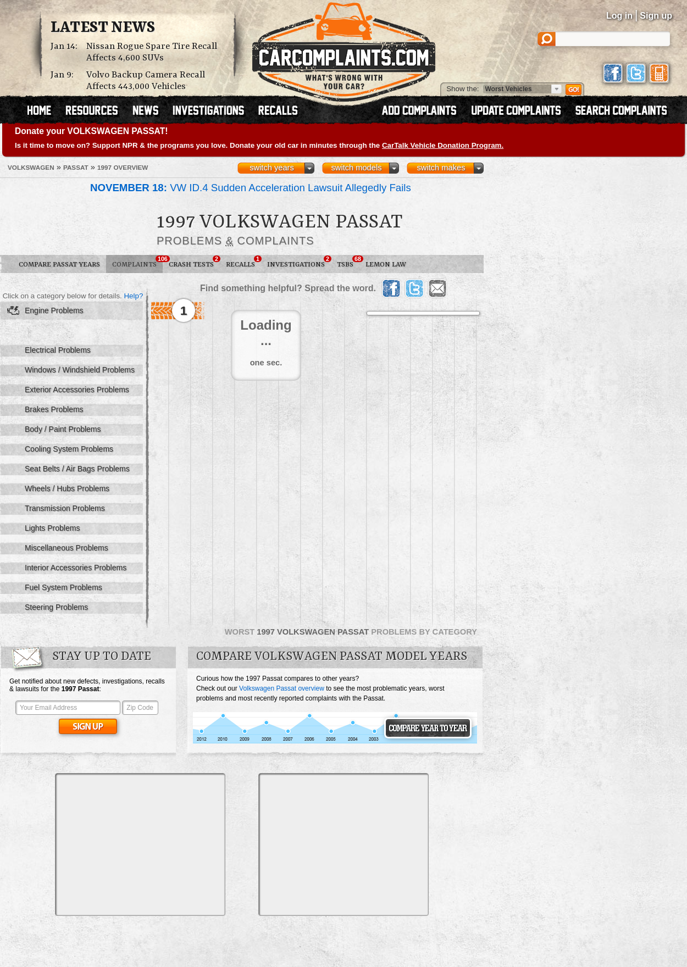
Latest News (103, 28)
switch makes (441, 167)
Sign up (656, 15)
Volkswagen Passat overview (281, 688)
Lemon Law (385, 264)
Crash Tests (194, 262)
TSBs (348, 262)
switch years (272, 167)
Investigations (299, 262)
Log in (619, 15)
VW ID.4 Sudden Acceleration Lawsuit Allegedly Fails (250, 187)
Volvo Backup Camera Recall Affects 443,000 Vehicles (145, 81)
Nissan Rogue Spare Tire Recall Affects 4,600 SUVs (151, 52)
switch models (356, 167)
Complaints (137, 262)
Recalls (243, 262)
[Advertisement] (140, 844)
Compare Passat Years (59, 264)
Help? (133, 296)
